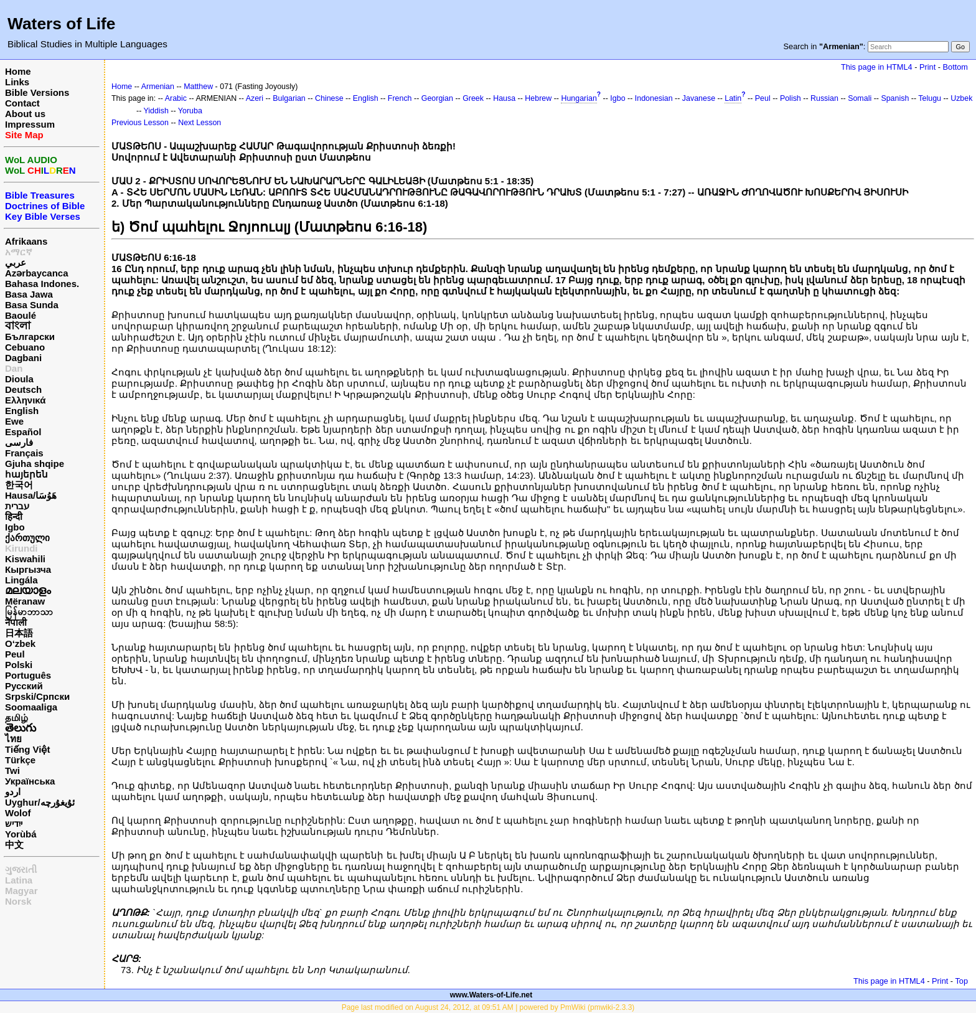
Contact (22, 103)
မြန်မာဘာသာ (29, 611)
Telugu (929, 98)
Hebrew (538, 98)
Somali (859, 98)
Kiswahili (25, 559)
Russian (824, 98)
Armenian (157, 86)
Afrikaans (26, 241)
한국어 (19, 484)
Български (30, 336)
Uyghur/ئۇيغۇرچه (40, 802)
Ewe (14, 421)
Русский (24, 686)
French (400, 98)
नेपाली (16, 622)
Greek (473, 98)
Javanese (698, 98)
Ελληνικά (25, 400)
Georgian (437, 98)
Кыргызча (28, 569)
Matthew (198, 86)
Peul (15, 654)
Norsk (18, 901)
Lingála (21, 580)
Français (24, 453)
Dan (13, 368)
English (22, 410)
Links (17, 82)
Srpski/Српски (37, 696)
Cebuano (25, 347)
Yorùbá (21, 834)
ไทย (13, 738)
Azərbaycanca (36, 273)
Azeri (254, 98)
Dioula (19, 379)
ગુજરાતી (21, 869)
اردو (13, 791)
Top (961, 981)
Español (23, 431)
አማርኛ (18, 252)
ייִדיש (13, 823)
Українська (30, 781)
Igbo (15, 527)
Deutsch (23, 389)
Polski (18, 664)
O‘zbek (20, 643)
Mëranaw (25, 601)
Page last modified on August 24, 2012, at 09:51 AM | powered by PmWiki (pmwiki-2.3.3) (488, 1007)
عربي (15, 262)
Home (18, 71)
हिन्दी (13, 516)
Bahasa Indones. (42, 283)
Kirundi (21, 548)
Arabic (176, 98)
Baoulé (20, 315)
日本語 (19, 633)
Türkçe (20, 760)
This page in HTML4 (877, 67)
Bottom (955, 67)
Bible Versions (37, 92)
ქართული (27, 537)
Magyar (21, 890)
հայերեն (26, 474)
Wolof (17, 813)
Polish (790, 98)
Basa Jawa (29, 294)
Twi (12, 770)
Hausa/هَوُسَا (31, 495)
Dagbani (23, 357)
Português (28, 675)
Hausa (504, 98)
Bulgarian (289, 98)
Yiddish (156, 110)
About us (25, 113)
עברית (17, 506)
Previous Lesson (140, 122)
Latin (733, 98)
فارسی (19, 442)
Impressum (30, 124)
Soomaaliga (31, 707)
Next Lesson (199, 122)
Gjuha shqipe (34, 463)
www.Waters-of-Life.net (491, 995)
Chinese (329, 98)
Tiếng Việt (27, 749)
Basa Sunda (32, 304)
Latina (18, 880)
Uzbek (961, 98)
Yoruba (190, 110)
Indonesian (654, 98)
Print (927, 67)
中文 (14, 844)
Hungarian (578, 98)
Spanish (895, 98)
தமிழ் (16, 717)
